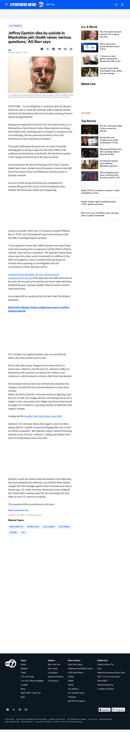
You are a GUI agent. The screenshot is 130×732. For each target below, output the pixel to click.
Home (23, 667)
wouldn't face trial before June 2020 (42, 417)
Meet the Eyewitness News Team (111, 675)
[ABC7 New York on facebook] (7, 712)
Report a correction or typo (18, 512)
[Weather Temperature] (108, 4)
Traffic (23, 675)
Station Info (102, 663)
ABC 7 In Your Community (108, 679)
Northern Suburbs (55, 679)
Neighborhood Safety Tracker (80, 671)
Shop (23, 691)
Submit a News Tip (105, 667)
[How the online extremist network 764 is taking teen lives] (101, 37)
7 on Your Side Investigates (32, 683)
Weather (24, 671)
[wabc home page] (10, 666)
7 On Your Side (27, 679)
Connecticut (53, 683)
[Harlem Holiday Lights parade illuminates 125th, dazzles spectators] (101, 205)
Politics (71, 679)
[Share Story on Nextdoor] (59, 51)
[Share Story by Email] (65, 51)
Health (70, 683)
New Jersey (53, 671)
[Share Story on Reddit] (53, 51)
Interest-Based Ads (105, 721)
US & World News (75, 675)
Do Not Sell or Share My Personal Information (31, 721)
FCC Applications (27, 724)
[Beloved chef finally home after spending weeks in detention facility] (101, 154)
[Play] (101, 100)
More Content (74, 663)
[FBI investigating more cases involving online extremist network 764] (101, 177)
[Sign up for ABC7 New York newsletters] (25, 712)
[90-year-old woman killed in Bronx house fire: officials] (101, 131)
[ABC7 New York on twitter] (13, 712)
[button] (6, 4)
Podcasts (72, 699)
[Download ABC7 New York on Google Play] (118, 712)
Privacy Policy (9, 721)
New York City (54, 667)
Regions (51, 663)
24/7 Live (50, 4)
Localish (24, 687)
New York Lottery (75, 667)
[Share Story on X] (48, 51)
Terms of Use (92, 721)
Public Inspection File (12, 724)
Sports (71, 687)
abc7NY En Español (76, 703)
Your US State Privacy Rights (76, 721)
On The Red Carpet (76, 695)
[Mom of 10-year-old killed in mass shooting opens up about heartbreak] (101, 216)
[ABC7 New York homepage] (27, 4)
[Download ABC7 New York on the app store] (105, 712)
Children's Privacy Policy (57, 721)
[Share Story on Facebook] (42, 51)
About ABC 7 (102, 683)
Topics (23, 663)
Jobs (99, 671)
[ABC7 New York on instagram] (19, 712)
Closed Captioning (105, 687)
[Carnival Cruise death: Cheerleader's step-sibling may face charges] (101, 73)
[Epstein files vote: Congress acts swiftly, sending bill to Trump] (101, 142)
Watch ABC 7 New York (31, 695)
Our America (73, 691)
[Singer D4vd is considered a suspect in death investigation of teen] (101, 193)
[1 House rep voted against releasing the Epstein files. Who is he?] (101, 61)
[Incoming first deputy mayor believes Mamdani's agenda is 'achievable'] (101, 166)
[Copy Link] (71, 51)
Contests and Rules (105, 691)
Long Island (53, 675)
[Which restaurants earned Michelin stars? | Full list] (101, 49)
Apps (23, 699)
